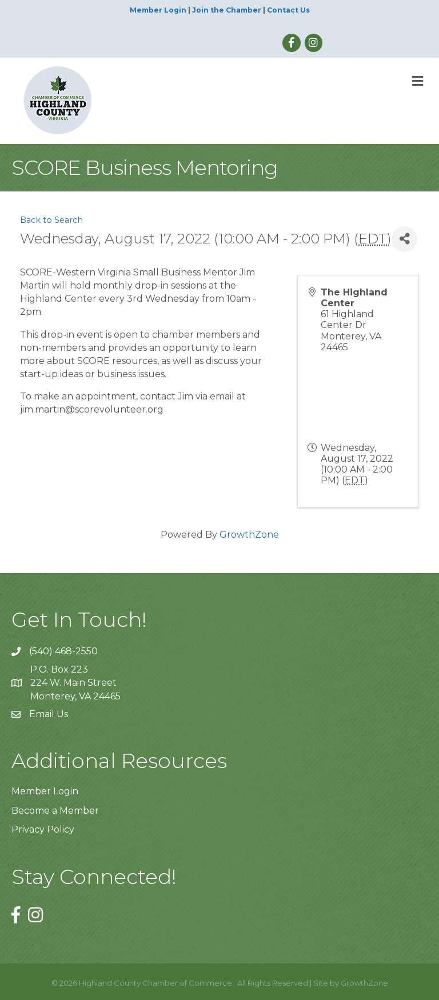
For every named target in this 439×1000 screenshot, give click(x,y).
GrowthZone (249, 534)
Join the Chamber (226, 10)
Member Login (158, 10)
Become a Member (55, 810)
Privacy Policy (42, 829)
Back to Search (51, 220)
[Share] (404, 239)
